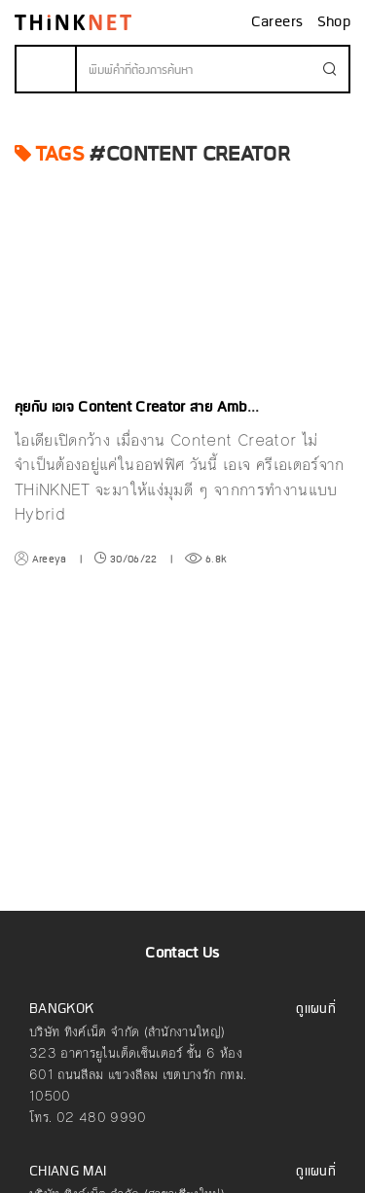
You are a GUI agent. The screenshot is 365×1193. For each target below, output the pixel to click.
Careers (279, 22)
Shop (333, 22)
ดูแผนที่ (316, 1009)
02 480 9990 (101, 1118)
